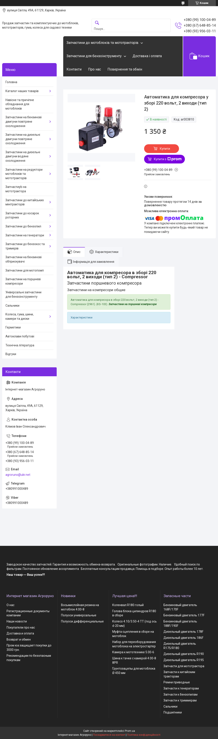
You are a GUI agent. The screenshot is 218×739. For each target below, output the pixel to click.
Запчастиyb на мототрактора (15, 189)
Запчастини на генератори (24, 235)
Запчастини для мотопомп (24, 270)
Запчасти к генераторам (181, 688)
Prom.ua (130, 730)
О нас (10, 605)
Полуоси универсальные (78, 615)
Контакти (74, 69)
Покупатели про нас (21, 627)
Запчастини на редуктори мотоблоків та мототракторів (24, 174)
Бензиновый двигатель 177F (184, 615)
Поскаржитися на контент (109, 734)
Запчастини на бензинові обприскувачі (23, 259)
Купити (165, 148)
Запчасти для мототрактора (184, 666)
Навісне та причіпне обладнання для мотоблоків (19, 104)
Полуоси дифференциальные (82, 621)
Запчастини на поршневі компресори (23, 281)
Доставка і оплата (147, 56)
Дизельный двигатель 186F (183, 637)
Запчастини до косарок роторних (22, 215)
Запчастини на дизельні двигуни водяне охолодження (22, 156)
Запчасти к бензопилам (181, 694)
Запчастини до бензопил (23, 226)
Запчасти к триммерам (180, 700)
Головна (11, 82)
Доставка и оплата (20, 633)
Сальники (12, 305)
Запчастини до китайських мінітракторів (24, 202)
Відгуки (10, 354)
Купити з (168, 159)
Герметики (13, 327)
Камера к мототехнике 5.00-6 (133, 652)
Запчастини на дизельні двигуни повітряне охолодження (22, 139)
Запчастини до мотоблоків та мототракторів (102, 43)
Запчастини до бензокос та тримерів (25, 246)
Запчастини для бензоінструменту (94, 56)
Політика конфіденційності (143, 734)
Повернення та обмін (124, 69)
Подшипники (173, 712)
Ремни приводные (177, 682)
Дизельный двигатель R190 (184, 654)
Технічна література (19, 345)
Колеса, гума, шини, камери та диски (19, 316)
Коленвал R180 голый (128, 605)
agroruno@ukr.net (17, 474)
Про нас (94, 69)
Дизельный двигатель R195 (184, 660)
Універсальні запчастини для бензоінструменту (23, 294)
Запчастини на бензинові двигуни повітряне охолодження (23, 121)
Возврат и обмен (19, 639)
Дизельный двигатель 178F (183, 631)
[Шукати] (97, 23)
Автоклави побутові (19, 336)
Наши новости (17, 621)
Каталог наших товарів (22, 91)
